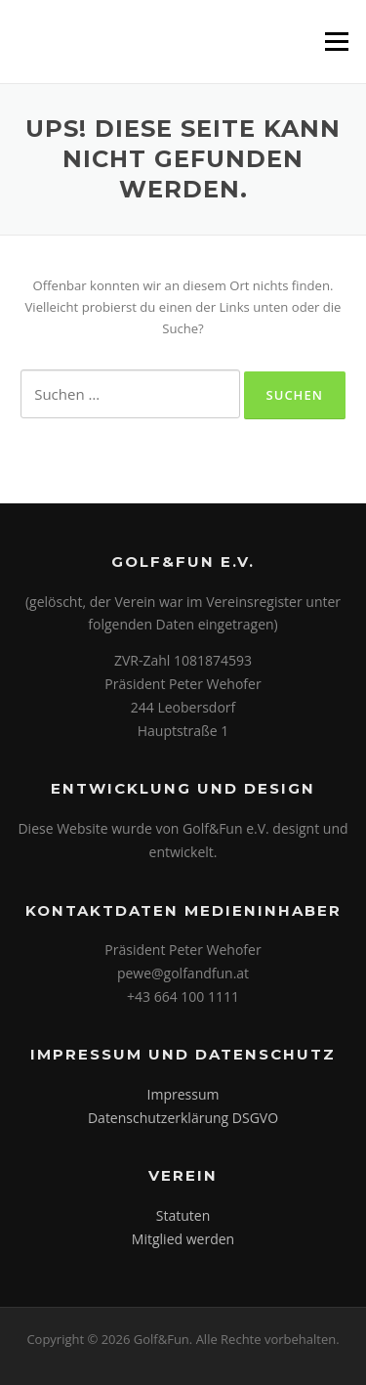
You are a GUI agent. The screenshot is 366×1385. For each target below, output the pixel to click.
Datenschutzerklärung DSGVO (183, 1117)
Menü (336, 41)
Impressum (183, 1094)
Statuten (183, 1215)
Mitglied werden (183, 1239)
